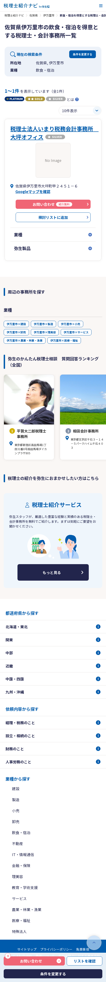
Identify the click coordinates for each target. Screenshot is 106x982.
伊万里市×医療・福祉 (64, 340)
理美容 (17, 876)
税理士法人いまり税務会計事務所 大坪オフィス (54, 133)
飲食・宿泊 (21, 832)
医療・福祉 (21, 920)
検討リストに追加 (53, 217)
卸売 (15, 821)
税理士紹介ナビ (14, 15)
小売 (15, 810)
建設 (15, 788)
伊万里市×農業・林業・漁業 (25, 340)
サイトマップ (27, 949)
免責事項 (82, 949)
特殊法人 (19, 931)
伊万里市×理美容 (45, 332)
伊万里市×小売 (70, 324)
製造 (15, 799)
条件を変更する (82, 54)
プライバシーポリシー (56, 949)
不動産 (17, 843)
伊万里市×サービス (76, 332)
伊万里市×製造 (43, 324)
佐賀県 (33, 15)
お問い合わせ (23, 960)
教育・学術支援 (25, 887)
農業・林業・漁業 (26, 909)
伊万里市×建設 (16, 324)
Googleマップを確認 (32, 191)
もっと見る (52, 572)
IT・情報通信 (23, 854)
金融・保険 (21, 865)
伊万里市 (48, 15)
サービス (19, 898)
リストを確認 (85, 961)
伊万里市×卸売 (16, 332)
